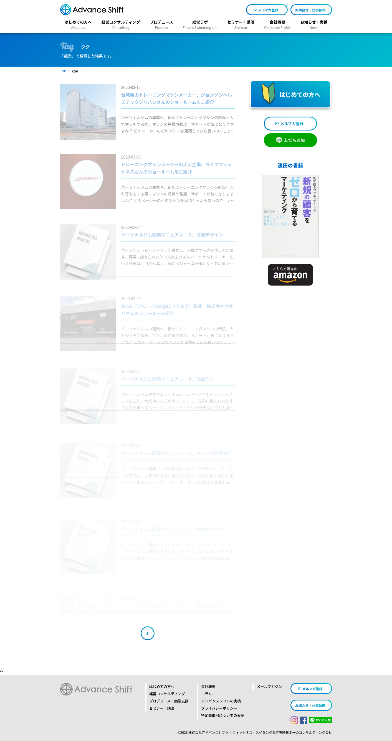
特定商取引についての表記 (222, 715)
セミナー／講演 (161, 708)
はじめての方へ (161, 686)
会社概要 (208, 686)
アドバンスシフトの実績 (221, 701)
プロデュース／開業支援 (169, 701)
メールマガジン (269, 686)
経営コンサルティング (167, 693)
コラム (206, 693)
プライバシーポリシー (219, 708)
